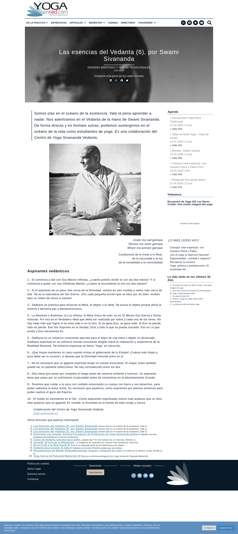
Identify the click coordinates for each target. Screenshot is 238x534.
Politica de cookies (38, 463)
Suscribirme (95, 472)
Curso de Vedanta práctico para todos (57, 439)
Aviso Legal (34, 468)
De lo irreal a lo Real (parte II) (51, 445)
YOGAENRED (145, 23)
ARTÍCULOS (76, 23)
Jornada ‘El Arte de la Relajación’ (54, 442)
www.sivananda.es (45, 413)
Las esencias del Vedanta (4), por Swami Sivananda (65, 426)
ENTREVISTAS (59, 23)
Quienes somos (36, 474)
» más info (176, 129)
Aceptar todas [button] (225, 528)
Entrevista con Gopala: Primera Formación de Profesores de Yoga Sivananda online (85, 434)
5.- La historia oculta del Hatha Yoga (184, 304)
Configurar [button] (209, 528)
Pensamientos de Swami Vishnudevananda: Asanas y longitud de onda (77, 450)
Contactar (33, 479)
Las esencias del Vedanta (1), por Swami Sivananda (65, 431)
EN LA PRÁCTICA (36, 23)
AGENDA (113, 23)
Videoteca (174, 194)
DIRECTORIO (128, 23)
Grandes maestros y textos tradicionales (119, 67)
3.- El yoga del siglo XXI (179, 296)
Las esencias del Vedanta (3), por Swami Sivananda (65, 428)
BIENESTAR (95, 23)
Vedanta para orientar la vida (51, 448)
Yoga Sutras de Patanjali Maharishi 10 (57, 456)
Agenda (173, 111)
